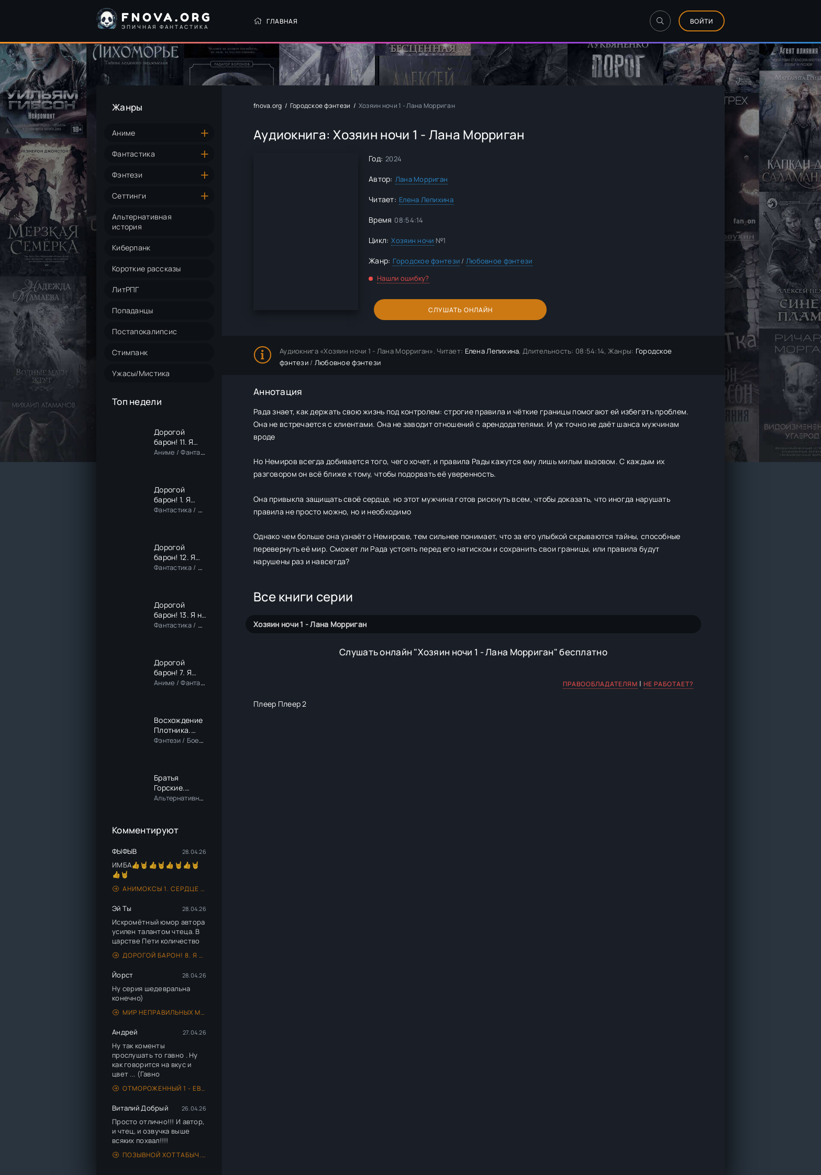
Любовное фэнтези (499, 261)
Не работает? (668, 683)
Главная (275, 21)
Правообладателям (600, 683)
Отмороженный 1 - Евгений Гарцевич (159, 1088)
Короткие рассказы (146, 268)
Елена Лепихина (426, 199)
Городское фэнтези (320, 105)
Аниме (123, 133)
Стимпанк (130, 352)
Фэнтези (127, 175)
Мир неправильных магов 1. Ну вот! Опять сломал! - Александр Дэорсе (159, 1012)
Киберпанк (131, 247)
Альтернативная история (142, 222)
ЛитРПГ (125, 289)
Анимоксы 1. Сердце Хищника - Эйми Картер (159, 888)
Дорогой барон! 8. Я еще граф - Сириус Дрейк (159, 955)
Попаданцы (132, 310)
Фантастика (133, 154)
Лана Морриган (421, 179)
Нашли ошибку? (403, 278)
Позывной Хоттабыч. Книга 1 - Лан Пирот (159, 1154)
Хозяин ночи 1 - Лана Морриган (310, 624)
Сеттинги (129, 196)
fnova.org (267, 105)
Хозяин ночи (412, 240)
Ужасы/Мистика (141, 373)
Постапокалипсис (144, 331)
